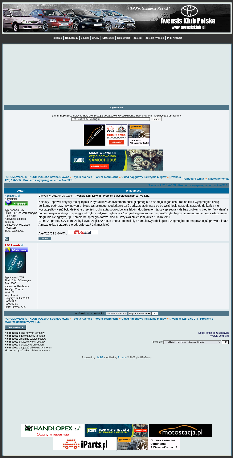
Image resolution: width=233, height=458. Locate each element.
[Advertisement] (116, 75)
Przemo (122, 357)
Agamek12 (11, 196)
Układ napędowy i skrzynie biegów (144, 177)
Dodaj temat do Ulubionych (213, 332)
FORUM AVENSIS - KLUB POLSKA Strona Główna (37, 177)
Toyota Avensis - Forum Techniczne (95, 177)
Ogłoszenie (117, 107)
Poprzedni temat (193, 178)
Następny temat (218, 178)
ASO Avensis (12, 245)
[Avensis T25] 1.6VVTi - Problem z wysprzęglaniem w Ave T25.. (188, 185)
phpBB (99, 357)
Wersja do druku (219, 335)
